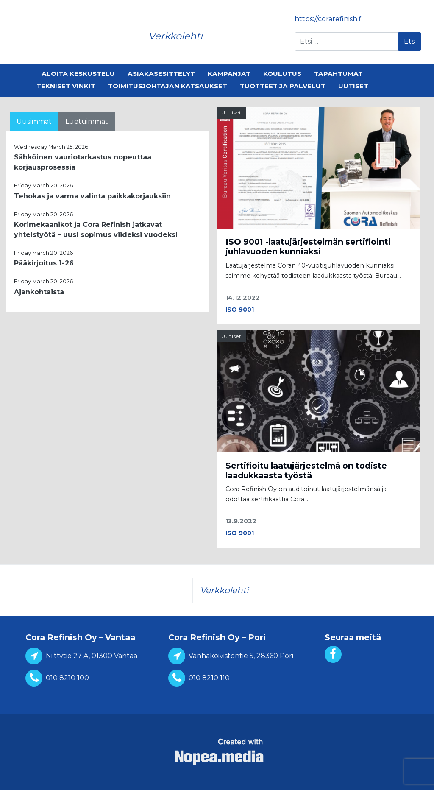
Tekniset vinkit (65, 86)
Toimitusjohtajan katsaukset (167, 86)
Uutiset (353, 86)
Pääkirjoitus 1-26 (44, 263)
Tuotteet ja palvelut (283, 86)
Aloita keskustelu (78, 74)
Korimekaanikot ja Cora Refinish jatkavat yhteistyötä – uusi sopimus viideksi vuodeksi (96, 230)
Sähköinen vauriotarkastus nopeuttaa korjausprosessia (82, 162)
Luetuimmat (86, 121)
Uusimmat (34, 121)
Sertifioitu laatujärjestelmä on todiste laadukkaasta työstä (306, 470)
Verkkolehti (175, 36)
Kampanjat (229, 74)
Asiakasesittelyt (161, 74)
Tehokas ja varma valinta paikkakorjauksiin (92, 196)
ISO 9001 (239, 309)
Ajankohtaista (39, 292)
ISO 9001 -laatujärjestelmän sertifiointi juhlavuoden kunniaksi (308, 247)
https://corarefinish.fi (329, 19)
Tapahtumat (338, 74)
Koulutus (282, 74)
